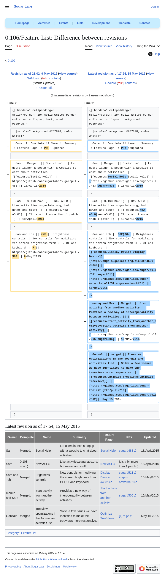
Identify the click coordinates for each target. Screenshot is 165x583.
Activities (44, 23)
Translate (125, 23)
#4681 (104, 482)
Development (100, 23)
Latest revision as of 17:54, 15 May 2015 (116, 73)
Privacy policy (13, 566)
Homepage (22, 23)
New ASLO (107, 464)
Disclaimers (53, 566)
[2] (128, 516)
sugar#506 (126, 495)
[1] (120, 516)
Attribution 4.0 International (51, 559)
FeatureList (28, 533)
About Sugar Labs (34, 566)
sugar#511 (126, 472)
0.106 (11, 60)
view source (67, 73)
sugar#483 (126, 450)
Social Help (108, 450)
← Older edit (44, 88)
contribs (54, 78)
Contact (144, 23)
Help (153, 54)
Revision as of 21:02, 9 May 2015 (34, 73)
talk (44, 78)
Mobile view (69, 566)
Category (12, 533)
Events (63, 23)
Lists (80, 23)
